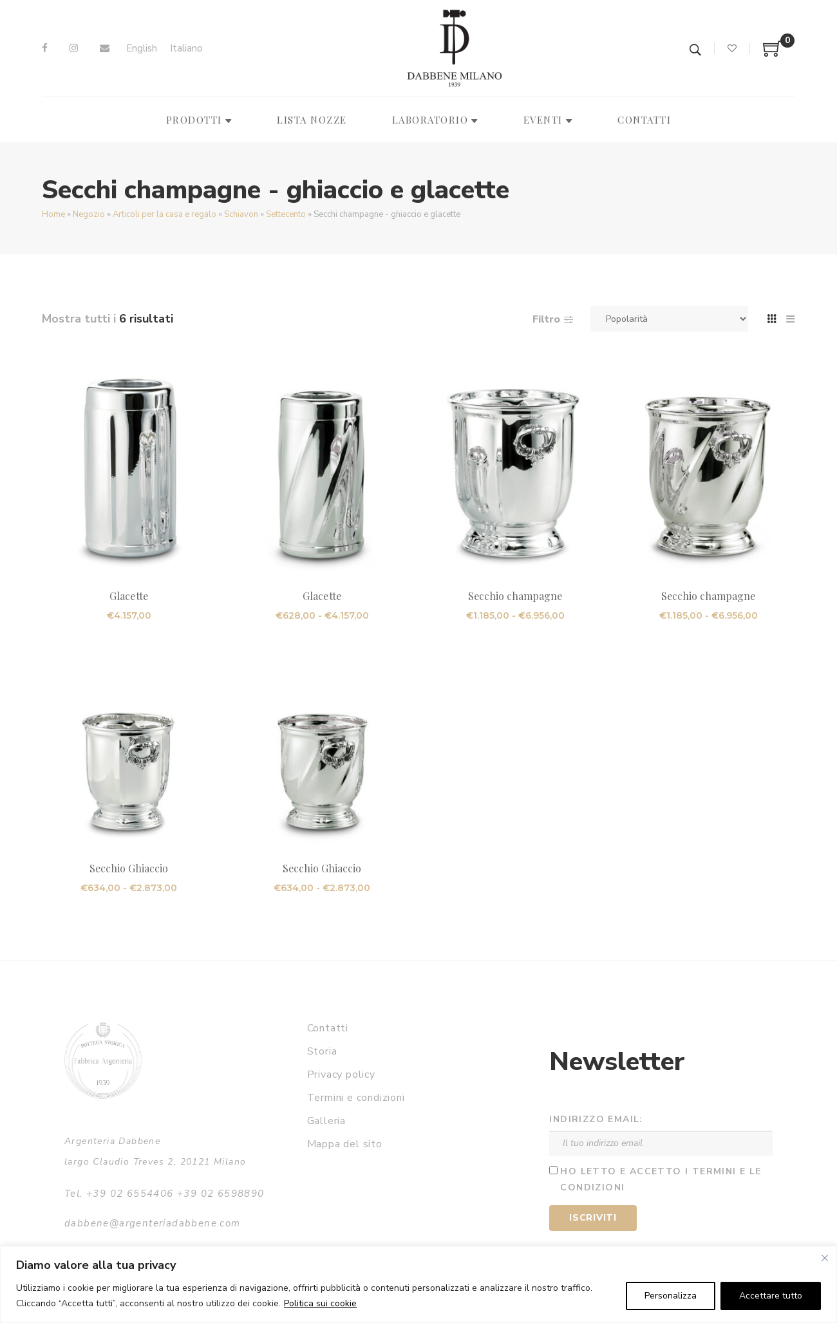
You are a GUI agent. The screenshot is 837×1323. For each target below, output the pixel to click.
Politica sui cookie (320, 1303)
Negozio (89, 214)
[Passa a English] (142, 48)
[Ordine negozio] (669, 319)
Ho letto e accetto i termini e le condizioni (660, 1179)
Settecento (286, 214)
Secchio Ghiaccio (129, 868)
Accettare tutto (770, 1296)
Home (53, 214)
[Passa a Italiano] (186, 48)
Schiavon (241, 214)
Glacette (128, 596)
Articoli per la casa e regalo (164, 214)
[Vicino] (825, 1258)
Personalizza (670, 1296)
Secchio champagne (515, 596)
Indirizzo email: (596, 1119)
